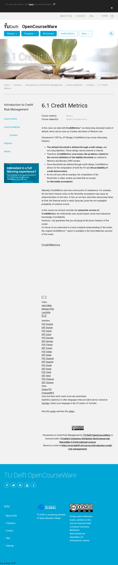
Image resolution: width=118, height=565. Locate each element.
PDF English (47, 324)
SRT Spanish (47, 362)
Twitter (13, 485)
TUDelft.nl (10, 523)
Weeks (7, 151)
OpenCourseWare (39, 26)
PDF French (47, 344)
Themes (10, 33)
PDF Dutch (47, 331)
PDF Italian (47, 351)
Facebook (6, 485)
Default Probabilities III (77, 119)
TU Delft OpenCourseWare (96, 435)
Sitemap (10, 545)
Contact (80, 16)
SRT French (47, 348)
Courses (17, 85)
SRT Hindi (46, 375)
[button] (111, 8)
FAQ (91, 16)
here (31, 4)
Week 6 (70, 116)
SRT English (47, 327)
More (84, 33)
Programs (28, 33)
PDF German (47, 338)
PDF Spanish (48, 358)
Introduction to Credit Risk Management (43, 85)
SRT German (47, 341)
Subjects (8, 143)
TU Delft (33, 485)
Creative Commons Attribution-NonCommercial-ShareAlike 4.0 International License (79, 533)
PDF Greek (47, 365)
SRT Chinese (48, 382)
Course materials (74, 85)
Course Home (10, 119)
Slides (47, 389)
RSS (20, 485)
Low (46, 312)
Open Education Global (49, 518)
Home (7, 85)
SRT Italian (46, 355)
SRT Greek (46, 369)
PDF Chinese (48, 379)
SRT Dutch (46, 334)
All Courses (48, 33)
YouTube (45, 403)
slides (71, 411)
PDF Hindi (46, 372)
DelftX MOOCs (68, 33)
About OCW (66, 16)
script (53, 411)
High (47, 305)
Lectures (90, 85)
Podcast (48, 393)
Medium (48, 309)
